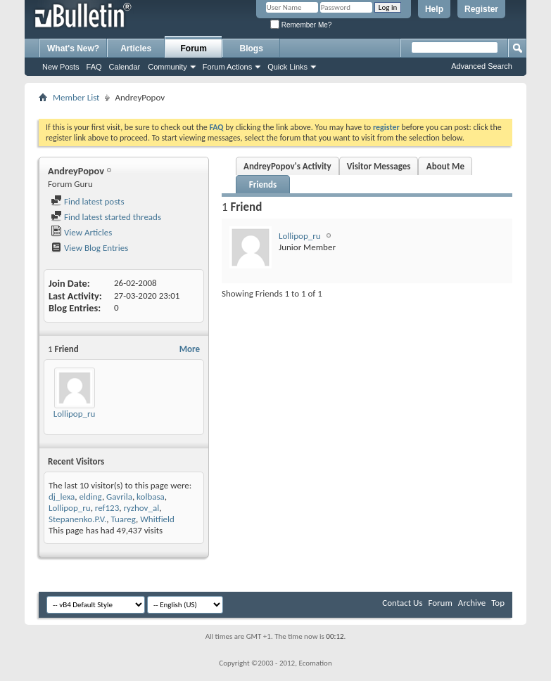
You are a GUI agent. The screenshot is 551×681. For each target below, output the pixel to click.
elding (91, 496)
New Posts (61, 67)
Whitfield (157, 519)
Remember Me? (300, 25)
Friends (263, 184)
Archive (472, 602)
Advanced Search (481, 66)
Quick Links (287, 67)
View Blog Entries (89, 247)
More (189, 349)
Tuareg (123, 519)
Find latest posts (88, 201)
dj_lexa (62, 496)
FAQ (94, 67)
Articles (135, 48)
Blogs (251, 48)
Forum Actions (227, 67)
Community (167, 67)
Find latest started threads (106, 217)
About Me (445, 166)
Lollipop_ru (74, 413)
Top (498, 602)
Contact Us (402, 602)
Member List (76, 97)
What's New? (73, 48)
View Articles (81, 232)
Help (434, 9)
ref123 (107, 507)
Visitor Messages (379, 166)
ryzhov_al (141, 507)
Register (481, 9)
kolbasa (151, 496)
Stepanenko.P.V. (77, 519)
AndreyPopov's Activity (287, 166)
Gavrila (119, 496)
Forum (194, 48)
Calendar (125, 67)
